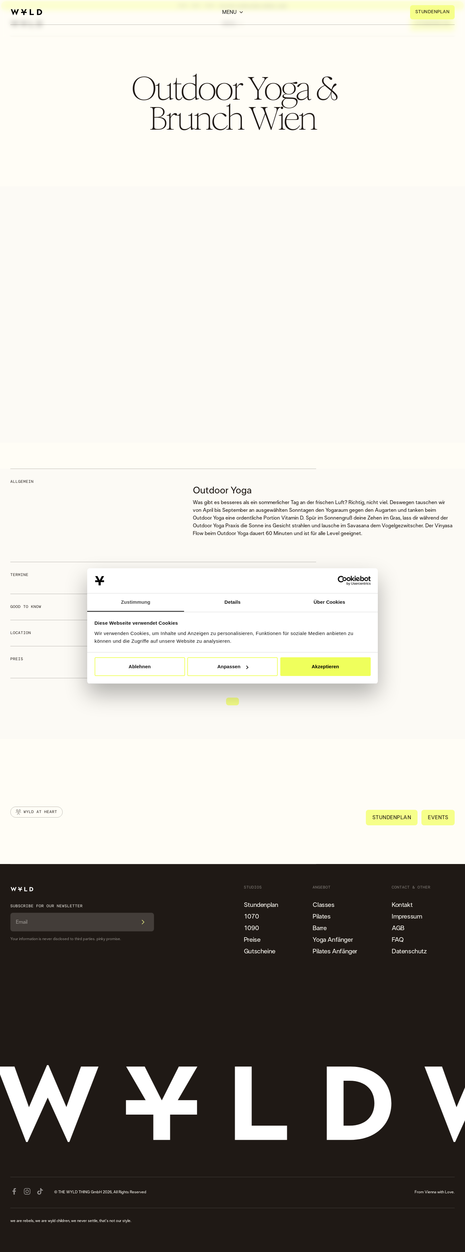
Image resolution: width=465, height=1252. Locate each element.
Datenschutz (409, 951)
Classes (323, 905)
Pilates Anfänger (335, 951)
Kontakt (402, 905)
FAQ (398, 940)
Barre (319, 928)
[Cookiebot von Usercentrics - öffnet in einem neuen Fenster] (342, 581)
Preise (252, 940)
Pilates (321, 916)
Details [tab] (232, 602)
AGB (398, 928)
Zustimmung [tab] (135, 602)
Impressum (407, 916)
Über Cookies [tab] (329, 602)
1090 (251, 928)
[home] (26, 12)
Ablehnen (139, 666)
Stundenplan (261, 905)
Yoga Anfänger (333, 940)
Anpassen (232, 666)
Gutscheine (259, 951)
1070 (251, 916)
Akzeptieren (325, 666)
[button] (232, 12)
